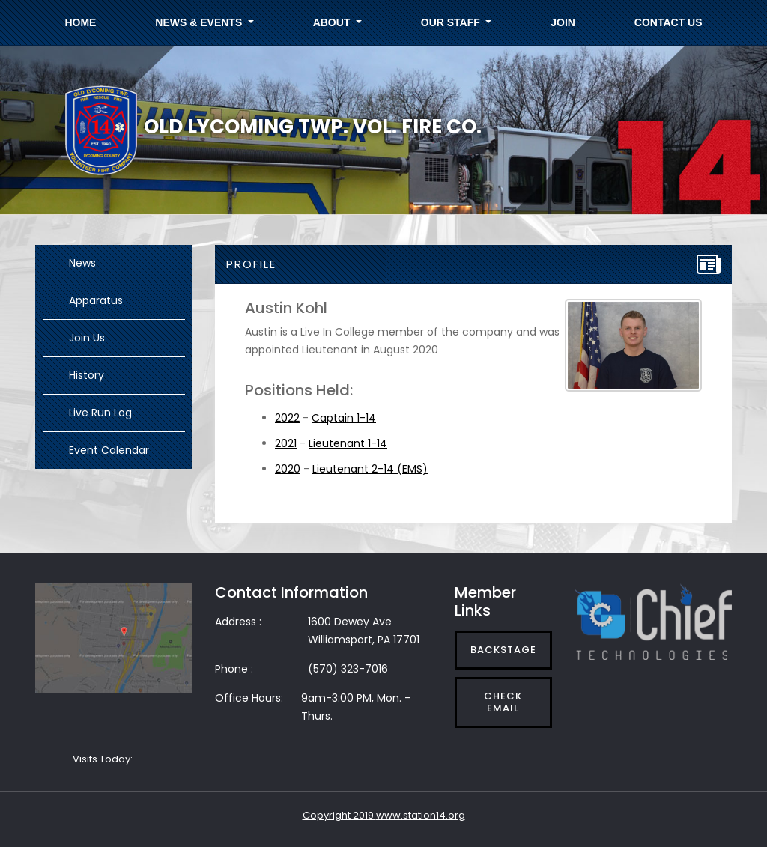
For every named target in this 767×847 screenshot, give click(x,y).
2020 (287, 468)
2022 (287, 417)
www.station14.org (420, 815)
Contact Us (668, 22)
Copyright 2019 (339, 815)
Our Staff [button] (452, 22)
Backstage (503, 650)
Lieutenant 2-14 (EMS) (370, 468)
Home (80, 22)
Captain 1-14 (344, 417)
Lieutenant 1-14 (348, 443)
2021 (286, 443)
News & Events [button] (200, 22)
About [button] (333, 22)
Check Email (503, 702)
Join (563, 22)
